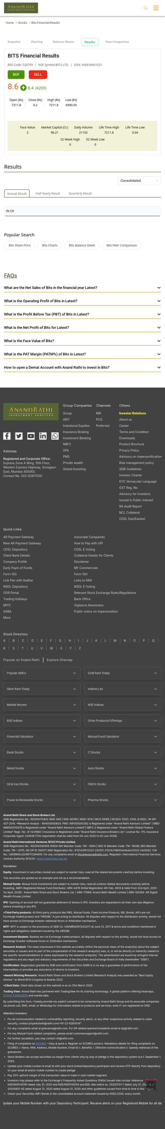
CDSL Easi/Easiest (132, 519)
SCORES (41, 1043)
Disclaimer (81, 561)
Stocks (22, 22)
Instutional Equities (76, 425)
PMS (66, 456)
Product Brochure (131, 444)
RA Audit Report (130, 506)
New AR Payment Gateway (22, 543)
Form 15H (80, 574)
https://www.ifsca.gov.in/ (52, 858)
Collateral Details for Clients (93, 555)
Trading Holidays (15, 599)
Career (124, 425)
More (7, 617)
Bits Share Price (20, 245)
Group (67, 413)
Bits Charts (49, 245)
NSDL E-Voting (84, 586)
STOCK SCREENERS (15, 995)
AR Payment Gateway (18, 537)
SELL (38, 74)
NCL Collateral (129, 512)
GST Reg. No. (128, 487)
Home (10, 22)
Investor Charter (130, 475)
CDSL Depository (15, 549)
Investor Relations (132, 413)
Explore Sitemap (60, 660)
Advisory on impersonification (140, 456)
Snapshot (14, 42)
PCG (99, 419)
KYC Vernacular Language (138, 481)
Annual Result (17, 194)
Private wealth (73, 463)
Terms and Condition (134, 432)
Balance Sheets (63, 42)
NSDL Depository (15, 586)
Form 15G (10, 574)
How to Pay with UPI (88, 543)
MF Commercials (86, 568)
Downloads (127, 438)
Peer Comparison (117, 42)
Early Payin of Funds (17, 568)
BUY (16, 74)
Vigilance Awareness (89, 605)
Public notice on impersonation (96, 611)
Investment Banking (77, 438)
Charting (37, 42)
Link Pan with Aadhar (18, 580)
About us (125, 419)
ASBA (7, 611)
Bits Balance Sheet (82, 245)
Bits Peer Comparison (122, 245)
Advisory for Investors (134, 494)
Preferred (102, 425)
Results (90, 42)
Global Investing (74, 469)
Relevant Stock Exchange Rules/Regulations (105, 593)
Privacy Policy (129, 450)
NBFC (67, 444)
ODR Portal (11, 593)
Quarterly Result (80, 193)
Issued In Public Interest (136, 500)
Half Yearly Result (48, 193)
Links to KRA (83, 580)
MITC (7, 605)
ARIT (66, 419)
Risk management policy (136, 463)
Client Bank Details (16, 555)
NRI (98, 413)
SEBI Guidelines (130, 469)
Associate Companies (89, 537)
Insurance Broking (76, 432)
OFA (66, 450)
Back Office (82, 599)
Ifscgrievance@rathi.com (93, 854)
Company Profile (15, 561)
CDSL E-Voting (84, 549)
